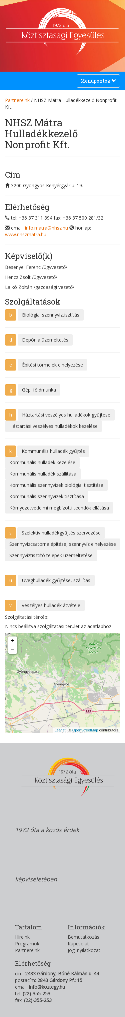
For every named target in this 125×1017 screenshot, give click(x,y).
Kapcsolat (78, 943)
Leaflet (60, 730)
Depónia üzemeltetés (45, 340)
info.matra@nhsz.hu (46, 228)
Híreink (22, 937)
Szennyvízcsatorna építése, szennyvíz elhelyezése (62, 544)
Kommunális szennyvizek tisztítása (46, 496)
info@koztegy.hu (47, 987)
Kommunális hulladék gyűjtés (53, 451)
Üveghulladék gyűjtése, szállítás (56, 580)
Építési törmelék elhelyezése (52, 365)
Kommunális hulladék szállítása (42, 474)
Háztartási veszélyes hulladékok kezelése (53, 426)
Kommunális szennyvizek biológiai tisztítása (56, 485)
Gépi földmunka (39, 390)
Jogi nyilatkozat (84, 950)
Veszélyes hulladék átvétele (51, 605)
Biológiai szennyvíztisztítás (50, 315)
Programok (27, 943)
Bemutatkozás (83, 937)
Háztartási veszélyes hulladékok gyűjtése (66, 415)
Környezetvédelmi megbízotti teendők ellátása (59, 508)
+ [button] (13, 641)
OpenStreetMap (85, 730)
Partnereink (17, 100)
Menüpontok (98, 82)
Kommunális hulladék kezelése (42, 462)
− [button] (13, 649)
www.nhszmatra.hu (25, 234)
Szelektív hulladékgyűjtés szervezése (61, 532)
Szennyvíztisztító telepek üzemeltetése (51, 555)
